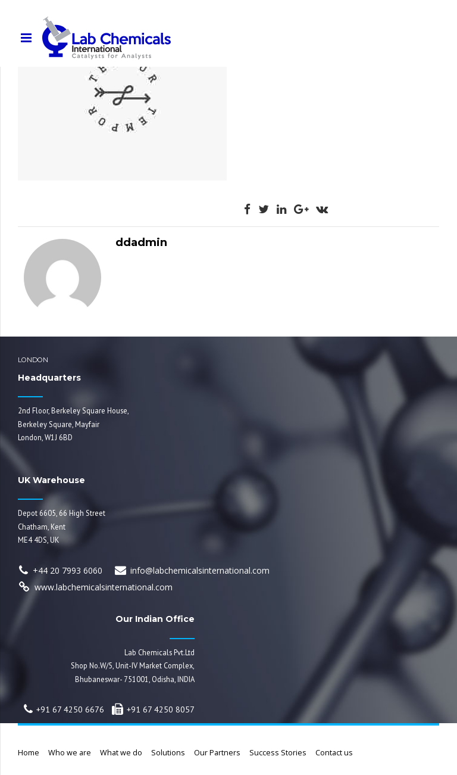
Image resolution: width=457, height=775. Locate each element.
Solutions (168, 753)
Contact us (334, 753)
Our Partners (217, 753)
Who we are (69, 753)
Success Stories (277, 753)
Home (28, 753)
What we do (121, 753)
